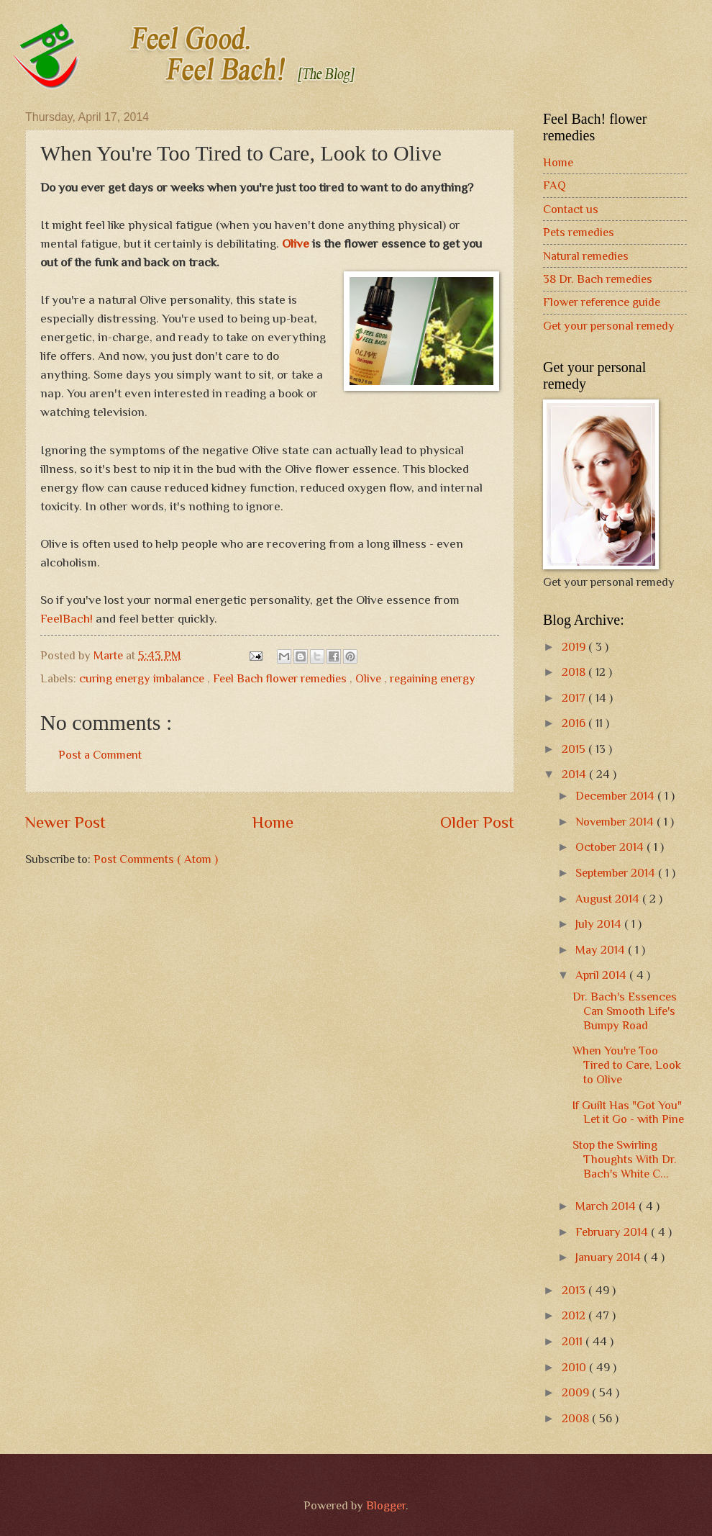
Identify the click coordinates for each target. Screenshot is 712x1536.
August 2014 (608, 898)
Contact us (570, 209)
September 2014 (616, 873)
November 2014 (616, 821)
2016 (575, 723)
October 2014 (611, 847)
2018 (575, 672)
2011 (573, 1341)
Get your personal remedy (609, 326)
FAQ (554, 185)
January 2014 (609, 1257)
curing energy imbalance (143, 678)
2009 (577, 1392)
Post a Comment (100, 755)
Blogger (386, 1505)
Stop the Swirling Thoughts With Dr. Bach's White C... (624, 1159)
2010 (575, 1367)
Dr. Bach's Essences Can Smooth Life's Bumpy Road (624, 1011)
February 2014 (613, 1232)
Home (272, 822)
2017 (575, 698)
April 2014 (602, 975)
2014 (575, 774)
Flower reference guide (601, 302)
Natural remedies (586, 256)
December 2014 (616, 796)
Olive (295, 243)
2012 (575, 1315)
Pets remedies (578, 232)
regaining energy (432, 678)
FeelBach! (68, 618)
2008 (577, 1418)
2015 (575, 749)
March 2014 (607, 1206)
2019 (575, 647)
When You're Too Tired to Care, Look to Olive (626, 1065)
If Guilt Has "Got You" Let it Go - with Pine (628, 1112)
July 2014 (599, 924)
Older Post (477, 822)
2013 (575, 1290)
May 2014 (601, 950)
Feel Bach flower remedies (281, 678)
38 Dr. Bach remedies (597, 279)
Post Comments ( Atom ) (155, 859)
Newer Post (65, 822)
